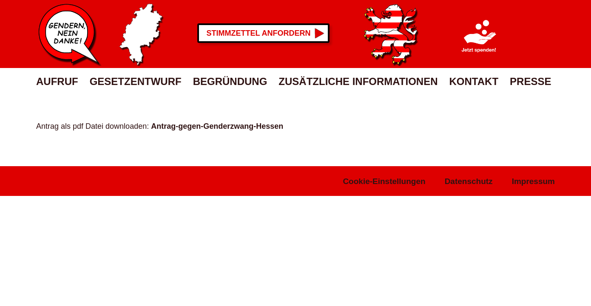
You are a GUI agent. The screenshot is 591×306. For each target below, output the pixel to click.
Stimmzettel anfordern (259, 33)
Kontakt (474, 81)
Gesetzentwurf (136, 81)
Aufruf (57, 81)
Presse (530, 81)
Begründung (230, 81)
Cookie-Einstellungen (384, 181)
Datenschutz (469, 181)
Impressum (533, 181)
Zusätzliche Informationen (358, 81)
